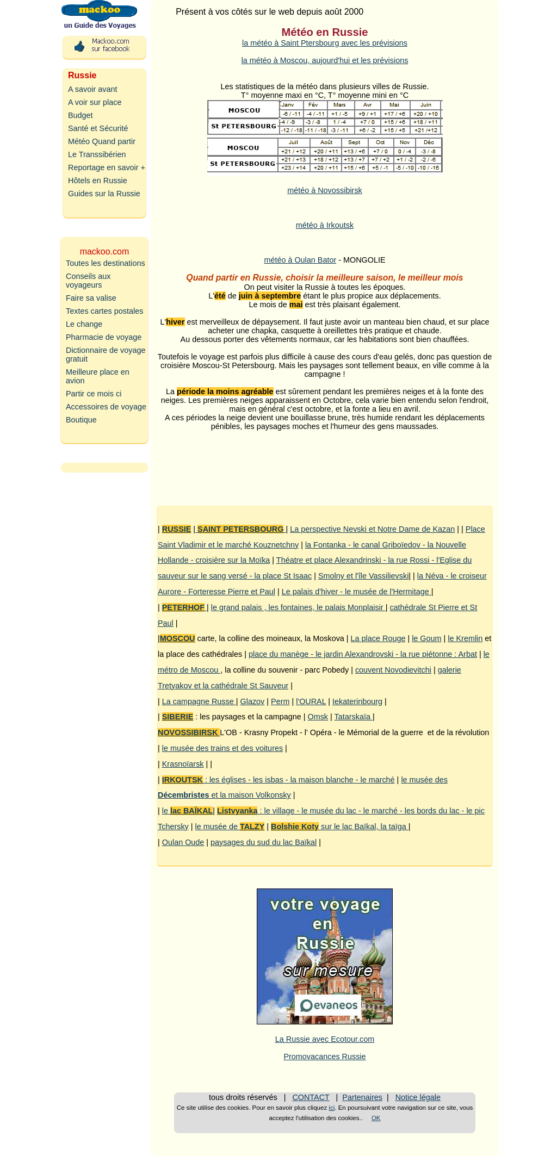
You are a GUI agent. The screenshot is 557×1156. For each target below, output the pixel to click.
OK (376, 1118)
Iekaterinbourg (357, 701)
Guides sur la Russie (104, 193)
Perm (280, 701)
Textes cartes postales (104, 311)
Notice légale (418, 1097)
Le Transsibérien (97, 154)
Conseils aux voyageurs (88, 280)
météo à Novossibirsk (324, 190)
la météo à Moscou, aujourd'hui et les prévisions (325, 60)
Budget (80, 115)
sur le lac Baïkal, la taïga (340, 826)
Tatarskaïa (354, 716)
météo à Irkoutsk (325, 225)
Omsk (317, 716)
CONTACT (310, 1097)
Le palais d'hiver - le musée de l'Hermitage (356, 591)
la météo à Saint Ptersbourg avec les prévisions (324, 43)
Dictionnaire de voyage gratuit (105, 354)
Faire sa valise (91, 298)
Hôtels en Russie (97, 180)
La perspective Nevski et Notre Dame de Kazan (372, 529)
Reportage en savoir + (106, 167)
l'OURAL (311, 701)
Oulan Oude (183, 842)
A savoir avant (92, 89)
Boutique (81, 419)
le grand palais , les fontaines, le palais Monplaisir (298, 607)
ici (332, 1107)
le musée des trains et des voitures (222, 748)
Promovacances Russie (324, 1056)
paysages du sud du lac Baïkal (264, 842)
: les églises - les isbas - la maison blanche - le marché (278, 779)
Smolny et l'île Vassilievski (363, 575)
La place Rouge (378, 638)
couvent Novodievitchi (393, 670)
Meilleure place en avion (97, 376)
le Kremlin (465, 638)
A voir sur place (94, 102)
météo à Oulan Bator (300, 260)
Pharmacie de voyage (103, 337)
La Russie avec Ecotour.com (324, 1039)
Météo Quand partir (101, 141)
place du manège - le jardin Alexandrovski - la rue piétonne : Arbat (363, 654)
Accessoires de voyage (106, 406)
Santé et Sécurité (98, 128)
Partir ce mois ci (93, 393)
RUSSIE (176, 529)
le (187, 810)
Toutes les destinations (105, 263)
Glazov (252, 701)
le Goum (426, 638)
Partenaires (362, 1097)
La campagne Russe (199, 701)
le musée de (230, 826)
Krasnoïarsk (183, 764)
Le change (84, 324)
